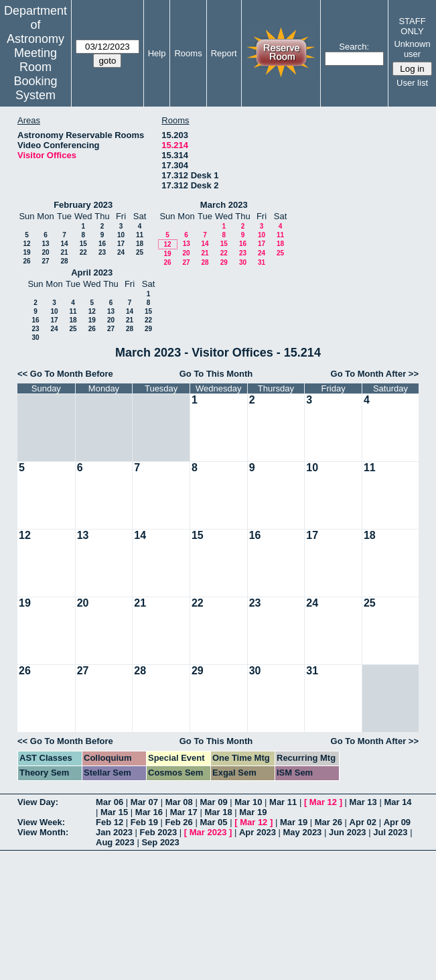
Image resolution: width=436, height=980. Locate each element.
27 (45, 261)
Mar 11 (283, 802)
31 (261, 262)
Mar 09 (213, 802)
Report (224, 53)
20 (45, 252)
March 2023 (224, 205)
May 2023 (302, 832)
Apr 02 (363, 822)
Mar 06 (109, 802)
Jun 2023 (347, 832)
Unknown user (412, 49)
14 (64, 243)
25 (139, 252)
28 (64, 261)
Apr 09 (397, 822)
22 (83, 252)
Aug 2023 (115, 842)
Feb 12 (109, 822)
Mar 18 (218, 812)
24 (121, 252)
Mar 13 (363, 802)
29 (224, 262)
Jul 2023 (390, 832)
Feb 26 (179, 822)
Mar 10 (248, 802)
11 (139, 235)
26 (26, 261)
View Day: (37, 802)
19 (26, 252)
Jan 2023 (114, 832)
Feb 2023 (158, 832)
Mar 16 (149, 812)
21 (64, 252)
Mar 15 (114, 812)
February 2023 (83, 205)
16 (102, 243)
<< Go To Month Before (65, 374)
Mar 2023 (208, 832)
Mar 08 (179, 802)
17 (121, 243)
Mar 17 (184, 812)
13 (45, 243)
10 (121, 235)
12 (26, 243)
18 (139, 243)
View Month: (42, 832)
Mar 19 (253, 812)
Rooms (188, 53)
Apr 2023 (257, 832)
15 (83, 243)
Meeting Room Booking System (35, 74)
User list (412, 83)
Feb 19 (144, 822)
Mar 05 (213, 822)
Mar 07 (144, 802)
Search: (354, 47)
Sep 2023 (160, 842)
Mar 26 (328, 822)
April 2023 (92, 272)
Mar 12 (323, 802)
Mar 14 (397, 802)
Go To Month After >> (375, 374)
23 (102, 252)
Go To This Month (216, 374)
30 (242, 262)
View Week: (41, 822)
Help (157, 53)
